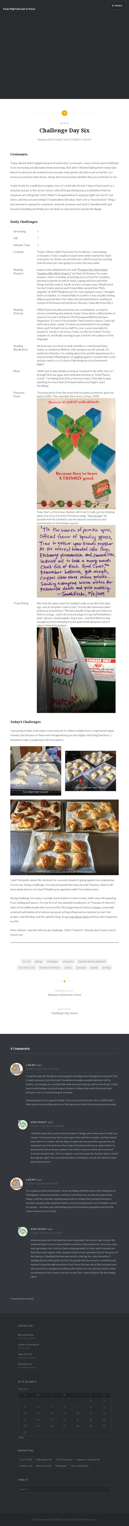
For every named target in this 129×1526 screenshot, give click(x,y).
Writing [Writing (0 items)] (61, 1465)
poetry (68, 967)
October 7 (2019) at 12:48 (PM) (47, 1126)
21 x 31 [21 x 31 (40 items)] (26, 1459)
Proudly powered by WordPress (47, 1519)
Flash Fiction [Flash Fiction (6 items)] (64, 1459)
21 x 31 (64, 123)
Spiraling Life (25, 1363)
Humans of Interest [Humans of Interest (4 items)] (88, 1459)
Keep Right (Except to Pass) (19, 9)
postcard (81, 967)
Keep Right (55, 139)
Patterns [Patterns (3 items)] (26, 1465)
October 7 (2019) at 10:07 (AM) (42, 1068)
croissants (68, 961)
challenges (52, 961)
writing (106, 967)
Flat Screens (95, 515)
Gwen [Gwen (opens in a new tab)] (96, 907)
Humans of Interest (50, 967)
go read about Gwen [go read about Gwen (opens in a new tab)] (77, 916)
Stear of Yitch (25, 1354)
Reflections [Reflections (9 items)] (43, 1465)
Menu (118, 5)
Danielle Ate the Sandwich (91, 961)
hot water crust (27, 967)
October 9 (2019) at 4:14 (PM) (42, 1183)
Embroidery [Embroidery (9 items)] (44, 1459)
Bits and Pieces (26, 1334)
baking (38, 961)
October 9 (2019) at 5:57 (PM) (46, 1232)
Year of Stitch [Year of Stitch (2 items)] (79, 1465)
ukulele (94, 967)
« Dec (21, 1437)
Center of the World (28, 1344)
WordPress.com (89, 1519)
